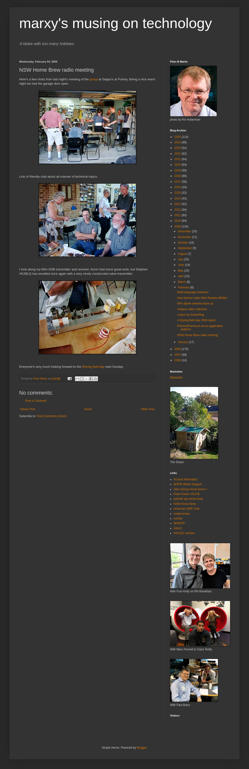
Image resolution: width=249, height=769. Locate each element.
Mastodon (176, 377)
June (181, 265)
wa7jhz (178, 518)
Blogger (142, 747)
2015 (178, 192)
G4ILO (178, 528)
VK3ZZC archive (184, 533)
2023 (178, 148)
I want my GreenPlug (190, 314)
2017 (178, 181)
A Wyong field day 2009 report (196, 320)
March (182, 282)
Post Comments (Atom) (52, 416)
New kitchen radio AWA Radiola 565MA (202, 298)
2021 (178, 159)
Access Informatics (186, 479)
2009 (178, 226)
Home (88, 409)
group (94, 79)
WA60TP (179, 523)
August (183, 254)
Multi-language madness (193, 292)
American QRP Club (186, 508)
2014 (178, 198)
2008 (178, 349)
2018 (178, 176)
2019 (178, 170)
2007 (178, 354)
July (181, 259)
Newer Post (27, 409)
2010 (178, 220)
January (183, 342)
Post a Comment (35, 400)
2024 (178, 142)
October (183, 242)
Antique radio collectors (192, 309)
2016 (178, 187)
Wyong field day (93, 366)
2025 (178, 137)
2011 (178, 215)
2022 (178, 153)
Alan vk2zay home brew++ (190, 489)
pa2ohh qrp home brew (188, 499)
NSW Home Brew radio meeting (197, 335)
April (181, 276)
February (184, 287)
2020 (178, 164)
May (181, 270)
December (185, 231)
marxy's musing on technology (115, 23)
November (185, 237)
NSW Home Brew (185, 504)
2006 (178, 360)
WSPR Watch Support (188, 484)
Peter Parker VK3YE (187, 494)
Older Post (147, 409)
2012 (178, 209)
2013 (178, 204)
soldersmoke (182, 513)
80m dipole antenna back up (195, 303)
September (185, 248)
